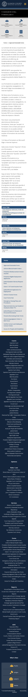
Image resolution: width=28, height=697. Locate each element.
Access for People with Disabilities (14, 329)
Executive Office (14, 627)
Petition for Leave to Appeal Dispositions (14, 356)
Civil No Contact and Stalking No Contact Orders (13, 325)
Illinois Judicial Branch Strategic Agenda (14, 596)
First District (14, 379)
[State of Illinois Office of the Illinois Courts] (11, 4)
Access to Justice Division (14, 629)
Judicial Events (14, 431)
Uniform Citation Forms (10, 295)
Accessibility (23, 691)
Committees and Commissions (14, 359)
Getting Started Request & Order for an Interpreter (13, 213)
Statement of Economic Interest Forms (14, 525)
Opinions (14, 462)
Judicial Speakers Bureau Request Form (13, 282)
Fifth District (14, 388)
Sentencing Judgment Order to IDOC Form (13, 320)
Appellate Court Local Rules (14, 399)
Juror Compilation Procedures (14, 492)
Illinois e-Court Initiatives (14, 505)
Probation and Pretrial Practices (14, 523)
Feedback (9, 691)
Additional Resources (14, 426)
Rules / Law (14, 468)
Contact (14, 652)
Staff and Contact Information (14, 368)
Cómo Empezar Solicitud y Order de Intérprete (13, 210)
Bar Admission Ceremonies (14, 530)
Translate (4, 691)
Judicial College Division (14, 643)
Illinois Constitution (14, 495)
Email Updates (14, 691)
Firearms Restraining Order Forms (13, 316)
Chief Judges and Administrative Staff (14, 406)
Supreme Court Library (14, 370)
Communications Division (14, 634)
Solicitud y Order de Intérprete (11, 243)
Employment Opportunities (14, 437)
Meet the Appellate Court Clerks (14, 397)
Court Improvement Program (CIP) (14, 521)
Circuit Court (14, 404)
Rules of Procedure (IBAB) (14, 490)
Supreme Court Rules (14, 470)
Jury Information (14, 410)
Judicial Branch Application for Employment (12, 290)
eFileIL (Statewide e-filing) (14, 512)
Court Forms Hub (9, 298)
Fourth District (14, 386)
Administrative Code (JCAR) (14, 488)
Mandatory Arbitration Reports (14, 600)
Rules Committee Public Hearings (14, 361)
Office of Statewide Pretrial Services (14, 453)
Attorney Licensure (14, 363)
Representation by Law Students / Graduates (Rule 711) (14, 307)
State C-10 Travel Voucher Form (13, 286)
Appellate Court (14, 374)
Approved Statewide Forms (16, 43)
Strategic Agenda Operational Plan (14, 603)
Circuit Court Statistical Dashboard (14, 419)
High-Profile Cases (14, 435)
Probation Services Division (14, 649)
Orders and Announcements (14, 350)
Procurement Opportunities (14, 442)
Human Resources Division (14, 640)
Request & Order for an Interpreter (12, 245)
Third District (14, 383)
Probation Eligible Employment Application (12, 277)
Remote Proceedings (14, 433)
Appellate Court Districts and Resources (14, 401)
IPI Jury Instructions (14, 483)
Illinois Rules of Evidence (14, 479)
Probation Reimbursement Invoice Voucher (14, 272)
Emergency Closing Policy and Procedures (12, 302)
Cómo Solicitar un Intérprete (11, 228)
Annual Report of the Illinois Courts (14, 589)
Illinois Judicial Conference (14, 451)
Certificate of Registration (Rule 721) (14, 365)
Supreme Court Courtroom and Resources (14, 372)
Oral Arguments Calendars (14, 392)
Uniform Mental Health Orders (13, 268)
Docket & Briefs (14, 347)
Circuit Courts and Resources (14, 424)
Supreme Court (14, 343)
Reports (14, 587)
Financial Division (14, 631)
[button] (25, 4)
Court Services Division (14, 638)
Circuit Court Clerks (14, 408)
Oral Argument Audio (14, 395)
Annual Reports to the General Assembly (14, 598)
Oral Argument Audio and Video (14, 352)
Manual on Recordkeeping (14, 422)
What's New (14, 658)
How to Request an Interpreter (11, 230)
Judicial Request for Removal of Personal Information (13, 312)
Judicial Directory (14, 413)
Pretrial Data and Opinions (14, 456)
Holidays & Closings (14, 444)
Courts (14, 341)
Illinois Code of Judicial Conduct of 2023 (14, 477)
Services (14, 503)
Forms (5, 43)
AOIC (14, 625)
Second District (14, 381)
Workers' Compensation (14, 390)
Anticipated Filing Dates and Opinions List (14, 354)
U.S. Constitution (14, 497)
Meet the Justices (14, 345)
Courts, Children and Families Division (14, 636)
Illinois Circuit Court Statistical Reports (14, 609)
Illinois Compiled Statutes (14, 486)
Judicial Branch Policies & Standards (14, 449)
